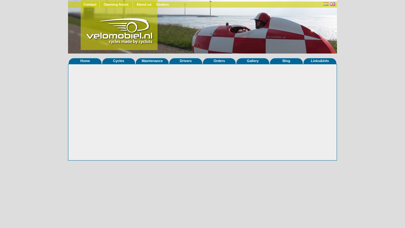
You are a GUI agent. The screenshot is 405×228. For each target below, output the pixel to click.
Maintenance (152, 61)
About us (144, 4)
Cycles (118, 61)
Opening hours (116, 4)
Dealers (162, 4)
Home (85, 61)
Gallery (253, 61)
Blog (286, 61)
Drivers (186, 61)
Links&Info (320, 61)
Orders (219, 61)
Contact (90, 4)
